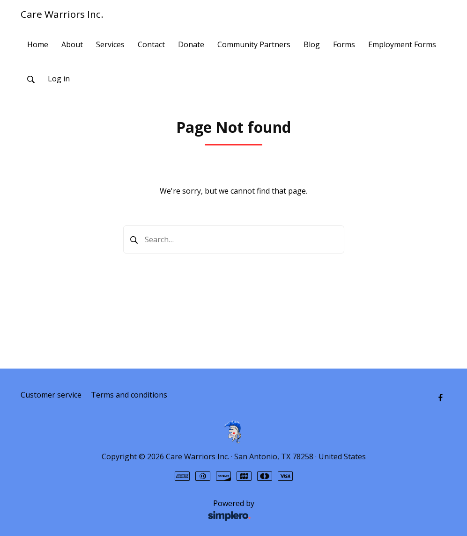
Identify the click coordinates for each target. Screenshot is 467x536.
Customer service (51, 395)
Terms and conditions (129, 395)
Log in (59, 78)
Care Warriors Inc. (62, 14)
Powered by (140, 510)
